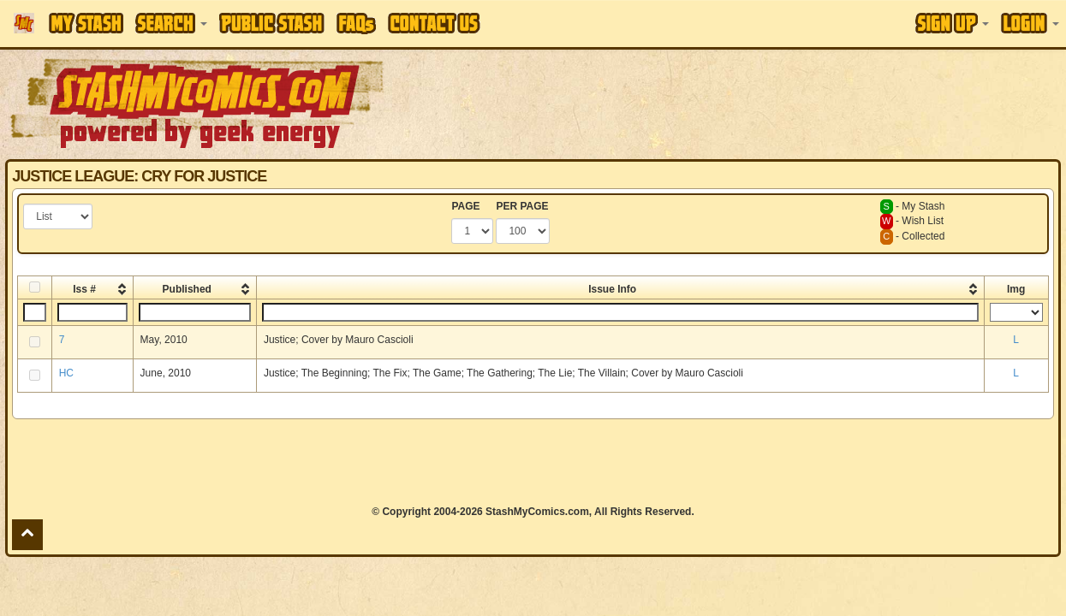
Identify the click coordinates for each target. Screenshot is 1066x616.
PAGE (465, 206)
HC (66, 373)
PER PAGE (522, 206)
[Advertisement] (532, 462)
